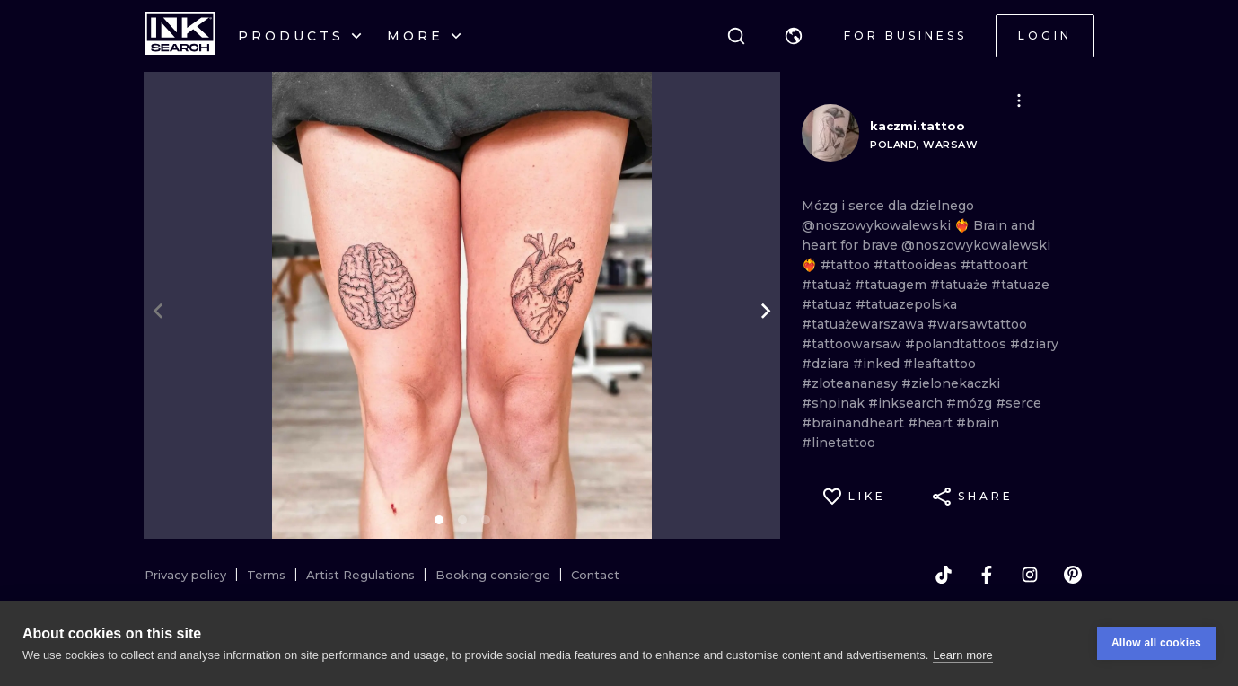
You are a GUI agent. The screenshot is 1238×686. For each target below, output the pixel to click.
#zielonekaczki (950, 383)
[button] (793, 35)
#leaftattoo (939, 364)
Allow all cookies (1156, 644)
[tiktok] (943, 574)
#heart (932, 423)
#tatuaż (828, 285)
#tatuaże (960, 285)
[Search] (736, 35)
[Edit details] (1018, 100)
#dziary (1034, 344)
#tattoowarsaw (853, 344)
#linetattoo (838, 443)
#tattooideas (917, 265)
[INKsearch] (180, 36)
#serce (1018, 403)
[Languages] (793, 35)
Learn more (962, 655)
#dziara (827, 364)
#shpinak (835, 403)
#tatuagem (892, 285)
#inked (878, 364)
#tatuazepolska (906, 304)
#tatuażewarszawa (864, 324)
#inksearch (907, 403)
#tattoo (847, 265)
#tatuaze (1020, 285)
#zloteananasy (851, 383)
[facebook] (986, 574)
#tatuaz (829, 304)
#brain (977, 423)
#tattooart (994, 265)
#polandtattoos (957, 344)
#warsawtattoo (977, 324)
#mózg (971, 403)
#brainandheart (855, 423)
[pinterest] (1072, 574)
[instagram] (1029, 574)
